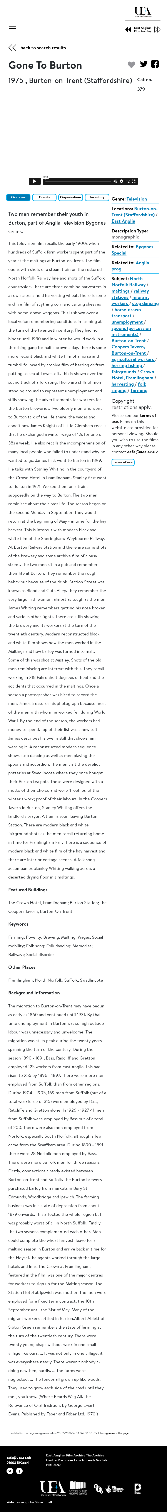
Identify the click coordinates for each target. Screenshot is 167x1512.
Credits (44, 197)
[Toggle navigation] (12, 29)
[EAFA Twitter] (11, 1471)
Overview (18, 197)
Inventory (97, 197)
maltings (121, 291)
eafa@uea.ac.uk (142, 452)
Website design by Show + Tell (29, 1502)
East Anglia (123, 221)
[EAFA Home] (142, 20)
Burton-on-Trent (129, 341)
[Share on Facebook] (153, 66)
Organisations (71, 197)
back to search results (43, 48)
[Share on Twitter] (142, 66)
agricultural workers (133, 359)
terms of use (123, 462)
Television (137, 199)
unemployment (128, 322)
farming (139, 390)
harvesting (123, 384)
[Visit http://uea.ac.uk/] (52, 1488)
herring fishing (127, 366)
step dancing (145, 303)
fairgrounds (124, 372)
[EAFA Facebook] (20, 1471)
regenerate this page (116, 1433)
